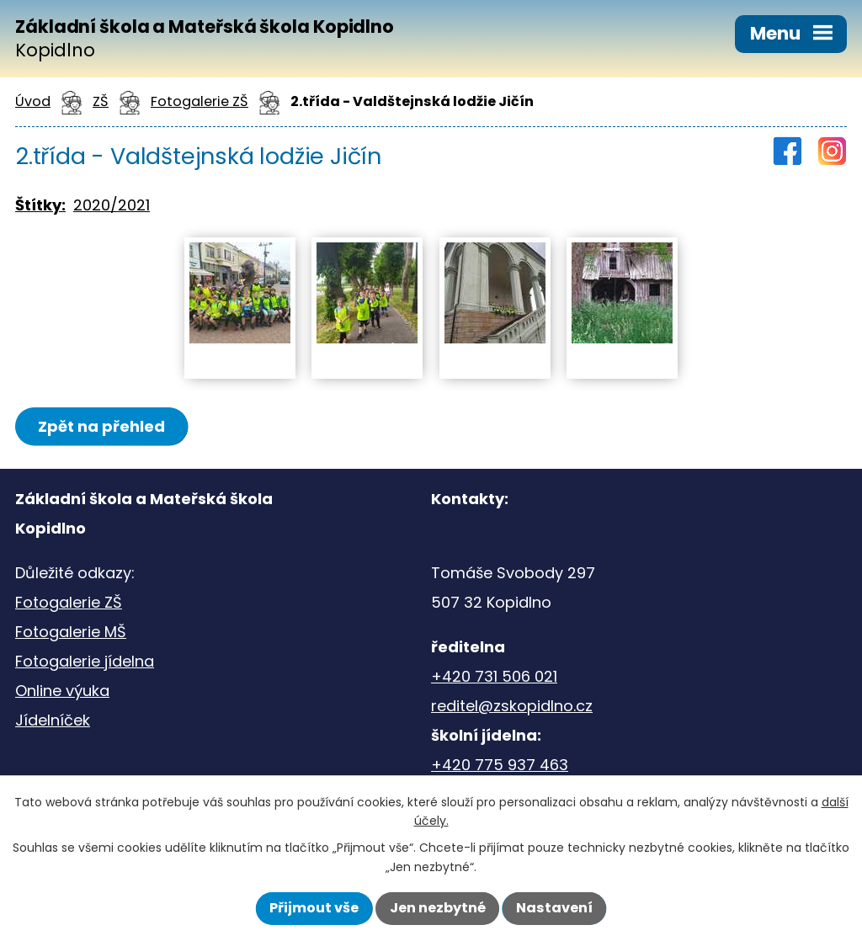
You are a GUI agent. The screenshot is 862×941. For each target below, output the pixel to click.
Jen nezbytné (438, 907)
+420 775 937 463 (499, 764)
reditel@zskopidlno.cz (512, 705)
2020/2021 (111, 204)
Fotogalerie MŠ (70, 631)
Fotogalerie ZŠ (68, 602)
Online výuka (62, 690)
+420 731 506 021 (494, 676)
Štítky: (40, 204)
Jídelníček (52, 720)
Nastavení (554, 907)
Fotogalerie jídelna (84, 661)
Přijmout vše (314, 907)
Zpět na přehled (101, 426)
